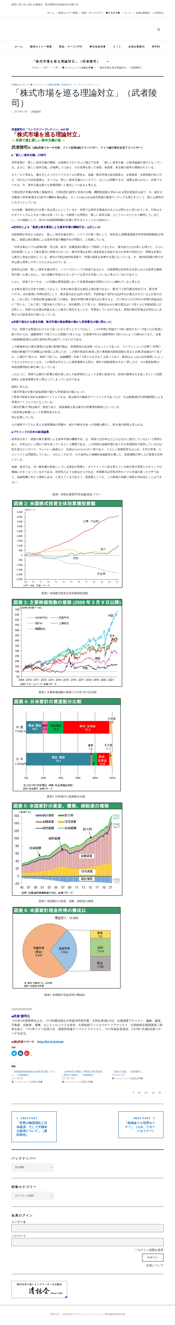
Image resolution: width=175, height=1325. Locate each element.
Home (35, 68)
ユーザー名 (18, 1223)
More (156, 47)
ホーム (50, 12)
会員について (155, 1266)
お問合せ (159, 12)
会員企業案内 (143, 12)
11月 (55, 68)
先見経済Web (95, 30)
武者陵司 (36, 112)
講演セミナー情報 (68, 12)
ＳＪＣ (127, 12)
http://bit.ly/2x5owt (50, 1042)
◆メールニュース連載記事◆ (77, 68)
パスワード (18, 1237)
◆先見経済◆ (113, 12)
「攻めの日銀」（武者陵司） (127, 1072)
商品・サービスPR (92, 12)
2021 (46, 68)
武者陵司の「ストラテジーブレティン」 (81, 85)
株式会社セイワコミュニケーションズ (83, 1315)
